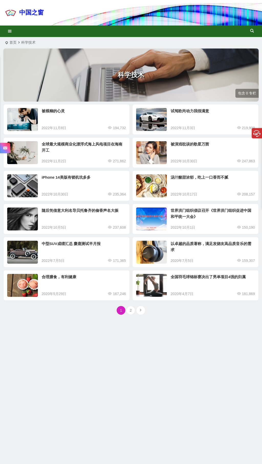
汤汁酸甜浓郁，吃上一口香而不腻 (199, 177)
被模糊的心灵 (53, 111)
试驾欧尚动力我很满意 (190, 111)
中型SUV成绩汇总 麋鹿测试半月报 (71, 243)
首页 (13, 42)
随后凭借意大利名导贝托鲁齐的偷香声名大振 (80, 210)
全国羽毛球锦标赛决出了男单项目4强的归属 (208, 277)
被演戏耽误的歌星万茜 (190, 144)
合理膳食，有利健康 (59, 277)
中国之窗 (31, 12)
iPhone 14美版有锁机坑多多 (66, 177)
